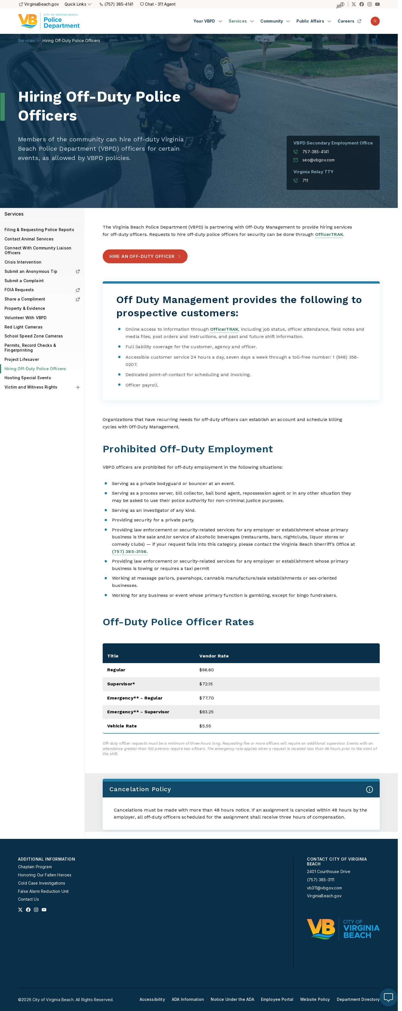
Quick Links (78, 4)
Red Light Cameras (24, 326)
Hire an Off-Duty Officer (145, 256)
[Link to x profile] (20, 909)
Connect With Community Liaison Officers (38, 250)
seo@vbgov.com (314, 160)
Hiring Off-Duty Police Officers (71, 40)
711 (300, 180)
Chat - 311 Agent (157, 4)
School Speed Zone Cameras (34, 336)
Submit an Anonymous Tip (42, 271)
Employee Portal (277, 999)
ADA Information (188, 999)
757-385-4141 (311, 152)
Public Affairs (310, 21)
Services (238, 21)
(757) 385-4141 (116, 4)
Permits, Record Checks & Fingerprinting (30, 347)
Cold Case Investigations (41, 883)
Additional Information (46, 859)
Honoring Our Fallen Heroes (44, 875)
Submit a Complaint (24, 280)
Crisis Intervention (23, 262)
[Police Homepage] (49, 21)
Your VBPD (204, 21)
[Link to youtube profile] (44, 909)
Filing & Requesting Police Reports (39, 229)
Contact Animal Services (29, 238)
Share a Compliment (42, 299)
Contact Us (28, 899)
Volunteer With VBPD (26, 317)
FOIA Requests (42, 289)
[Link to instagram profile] (36, 909)
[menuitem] (208, 21)
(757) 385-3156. (130, 551)
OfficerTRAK (329, 234)
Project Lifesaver (22, 359)
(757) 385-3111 (320, 880)
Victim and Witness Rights (31, 387)
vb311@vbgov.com (324, 888)
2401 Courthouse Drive (329, 871)
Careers (349, 21)
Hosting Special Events (28, 377)
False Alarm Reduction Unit (43, 891)
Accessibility (152, 999)
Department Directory (358, 999)
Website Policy (315, 999)
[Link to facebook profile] (28, 909)
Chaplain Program (35, 867)
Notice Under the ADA (232, 999)
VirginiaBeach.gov (39, 4)
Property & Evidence (25, 308)
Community (271, 21)
